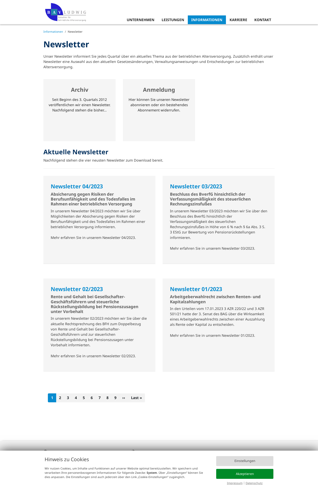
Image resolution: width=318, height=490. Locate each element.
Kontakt (262, 19)
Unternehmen (140, 19)
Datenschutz (254, 483)
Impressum (235, 483)
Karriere (238, 19)
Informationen (206, 19)
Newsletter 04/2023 (77, 186)
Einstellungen (244, 461)
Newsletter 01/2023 (196, 289)
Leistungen (173, 19)
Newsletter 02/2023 (77, 289)
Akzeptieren (245, 474)
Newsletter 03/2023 (196, 186)
